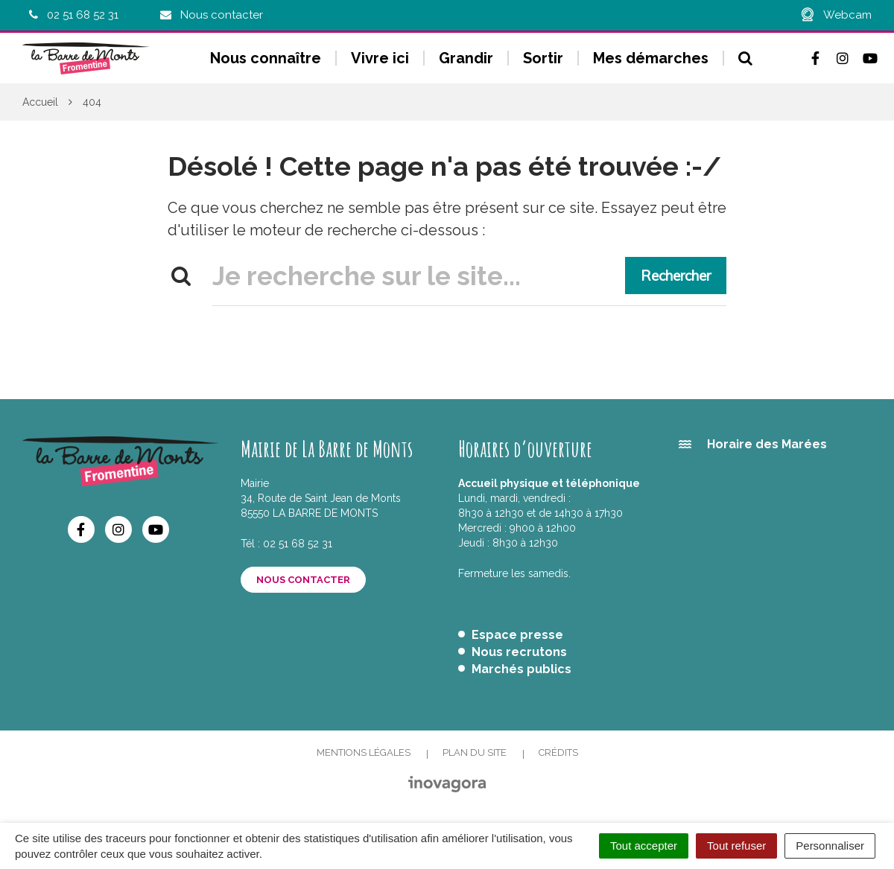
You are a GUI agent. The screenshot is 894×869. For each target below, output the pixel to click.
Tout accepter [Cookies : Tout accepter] (643, 845)
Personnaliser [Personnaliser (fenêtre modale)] (830, 845)
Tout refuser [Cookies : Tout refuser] (736, 845)
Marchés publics (521, 669)
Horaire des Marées (767, 444)
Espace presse (517, 635)
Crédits (558, 752)
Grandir (466, 58)
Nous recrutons (519, 652)
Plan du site (475, 752)
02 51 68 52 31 (297, 544)
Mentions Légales (363, 752)
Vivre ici (380, 58)
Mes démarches (650, 58)
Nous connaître (265, 58)
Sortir (543, 58)
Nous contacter (303, 579)
